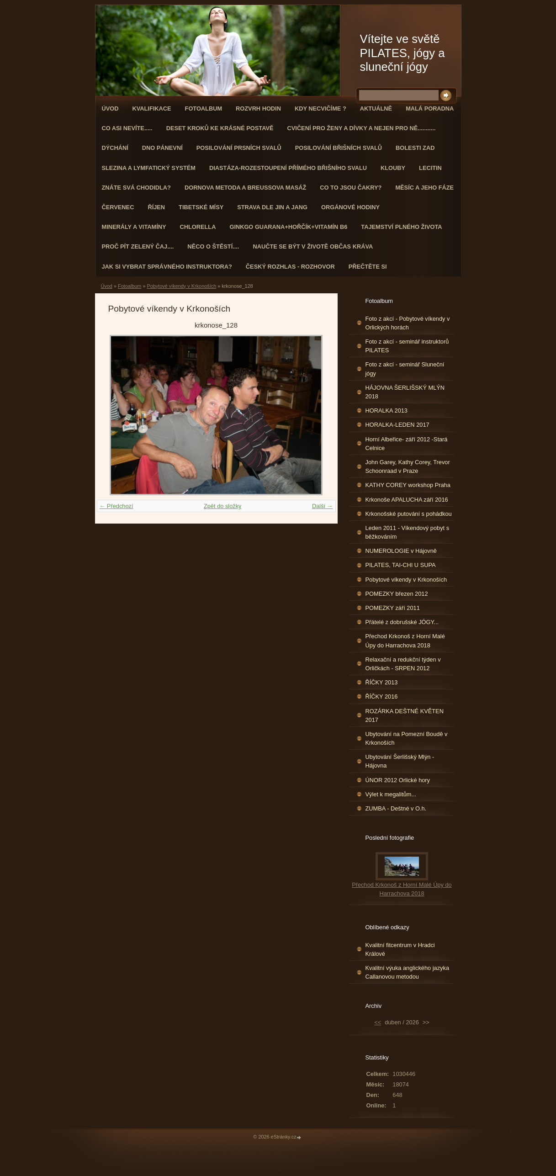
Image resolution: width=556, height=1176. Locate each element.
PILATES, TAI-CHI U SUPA (400, 565)
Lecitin (430, 167)
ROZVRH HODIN (258, 108)
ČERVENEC (118, 207)
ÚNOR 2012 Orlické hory (397, 780)
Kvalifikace (151, 108)
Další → (322, 506)
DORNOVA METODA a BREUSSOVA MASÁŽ (245, 187)
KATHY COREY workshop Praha (407, 485)
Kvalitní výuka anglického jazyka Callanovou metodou (407, 972)
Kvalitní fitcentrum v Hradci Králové (400, 949)
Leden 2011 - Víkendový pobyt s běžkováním (407, 532)
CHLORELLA (198, 226)
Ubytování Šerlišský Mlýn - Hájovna (399, 761)
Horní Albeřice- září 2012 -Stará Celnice (406, 443)
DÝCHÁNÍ (115, 147)
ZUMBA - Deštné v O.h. (396, 808)
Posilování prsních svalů (238, 147)
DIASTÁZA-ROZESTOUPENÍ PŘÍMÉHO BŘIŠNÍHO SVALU (288, 167)
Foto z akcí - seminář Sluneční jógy (405, 368)
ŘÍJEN (156, 207)
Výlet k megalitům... (391, 794)
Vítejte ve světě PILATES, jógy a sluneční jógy (402, 52)
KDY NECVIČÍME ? (320, 108)
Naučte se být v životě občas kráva (313, 246)
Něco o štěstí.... (213, 246)
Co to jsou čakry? (350, 187)
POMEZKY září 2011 (392, 607)
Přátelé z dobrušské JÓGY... (402, 622)
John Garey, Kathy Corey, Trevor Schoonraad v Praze (407, 466)
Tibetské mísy (201, 207)
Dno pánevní (162, 147)
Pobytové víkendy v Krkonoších (181, 286)
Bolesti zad (415, 147)
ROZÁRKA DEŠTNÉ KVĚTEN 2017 (404, 715)
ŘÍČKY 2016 (381, 696)
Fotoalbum (203, 108)
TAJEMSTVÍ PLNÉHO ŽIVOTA (401, 226)
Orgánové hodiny (350, 207)
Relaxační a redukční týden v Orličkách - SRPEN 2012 (403, 664)
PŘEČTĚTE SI (368, 266)
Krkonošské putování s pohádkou (408, 513)
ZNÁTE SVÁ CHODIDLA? (136, 187)
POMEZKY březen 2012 (396, 593)
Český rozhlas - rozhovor (290, 266)
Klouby (393, 167)
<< (377, 1022)
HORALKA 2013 (386, 410)
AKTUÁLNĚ (376, 108)
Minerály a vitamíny (134, 226)
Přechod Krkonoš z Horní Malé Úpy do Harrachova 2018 (405, 640)
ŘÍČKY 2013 (381, 682)
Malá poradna (430, 108)
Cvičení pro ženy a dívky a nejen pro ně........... (361, 128)
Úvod (110, 108)
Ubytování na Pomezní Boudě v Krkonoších (406, 738)
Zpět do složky (223, 506)
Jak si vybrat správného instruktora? (167, 266)
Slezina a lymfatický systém (149, 167)
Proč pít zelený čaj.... (138, 246)
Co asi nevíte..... (127, 128)
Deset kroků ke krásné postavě (220, 128)
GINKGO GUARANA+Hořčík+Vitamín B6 (288, 226)
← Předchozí (116, 506)
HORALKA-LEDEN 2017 (397, 424)
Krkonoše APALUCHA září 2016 (406, 499)
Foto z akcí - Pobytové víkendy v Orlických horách (407, 323)
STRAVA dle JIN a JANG (272, 207)
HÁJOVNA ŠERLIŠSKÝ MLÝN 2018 (405, 392)
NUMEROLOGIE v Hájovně (401, 550)
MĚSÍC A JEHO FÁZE (424, 187)
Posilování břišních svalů (338, 147)
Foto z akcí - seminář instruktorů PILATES (407, 346)
